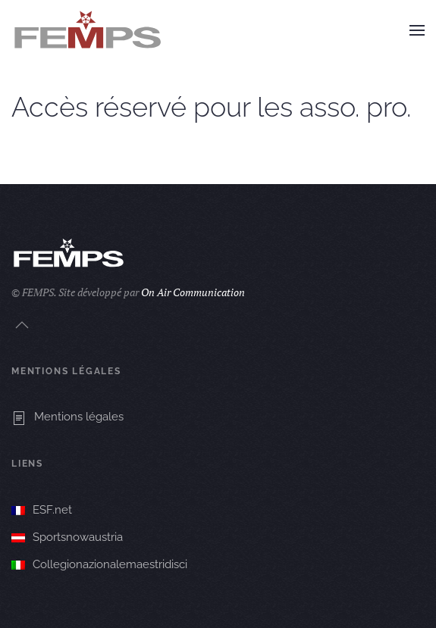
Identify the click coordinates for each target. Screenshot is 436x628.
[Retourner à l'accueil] (87, 30)
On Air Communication (193, 292)
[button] (417, 30)
